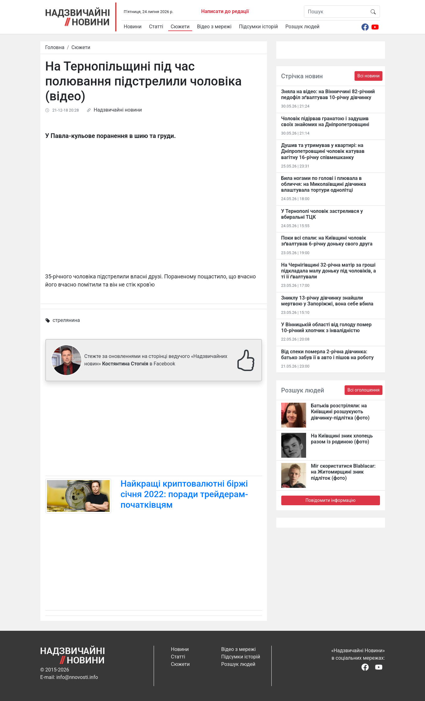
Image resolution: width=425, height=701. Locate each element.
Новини (133, 27)
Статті (156, 27)
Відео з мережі (214, 27)
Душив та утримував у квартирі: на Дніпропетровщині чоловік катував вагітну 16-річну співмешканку (322, 151)
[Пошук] (335, 11)
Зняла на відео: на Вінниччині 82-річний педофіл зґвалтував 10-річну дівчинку (328, 94)
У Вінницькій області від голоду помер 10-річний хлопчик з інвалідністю (326, 327)
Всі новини (368, 75)
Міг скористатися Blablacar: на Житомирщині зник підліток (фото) (343, 472)
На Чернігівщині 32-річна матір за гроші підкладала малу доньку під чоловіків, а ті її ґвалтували (328, 271)
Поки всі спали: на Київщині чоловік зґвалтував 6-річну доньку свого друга (327, 241)
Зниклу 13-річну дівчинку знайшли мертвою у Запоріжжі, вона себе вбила (327, 301)
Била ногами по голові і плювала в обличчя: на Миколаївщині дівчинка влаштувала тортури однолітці (323, 184)
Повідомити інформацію (330, 500)
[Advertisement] (153, 429)
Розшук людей (302, 27)
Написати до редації (225, 11)
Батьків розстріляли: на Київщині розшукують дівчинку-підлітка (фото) (340, 411)
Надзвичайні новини (118, 110)
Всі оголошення (363, 389)
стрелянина (66, 320)
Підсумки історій (258, 27)
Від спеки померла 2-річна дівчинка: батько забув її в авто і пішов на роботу (327, 354)
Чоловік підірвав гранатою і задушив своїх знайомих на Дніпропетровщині (325, 121)
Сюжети (180, 27)
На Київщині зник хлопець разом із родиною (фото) (342, 439)
